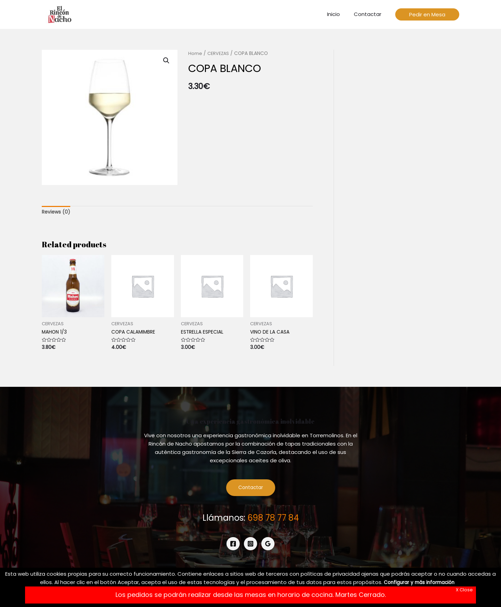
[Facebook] (233, 546)
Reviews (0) (57, 212)
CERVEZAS (219, 53)
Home (195, 53)
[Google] (268, 546)
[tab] (57, 212)
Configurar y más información (419, 582)
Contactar (250, 490)
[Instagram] (250, 546)
